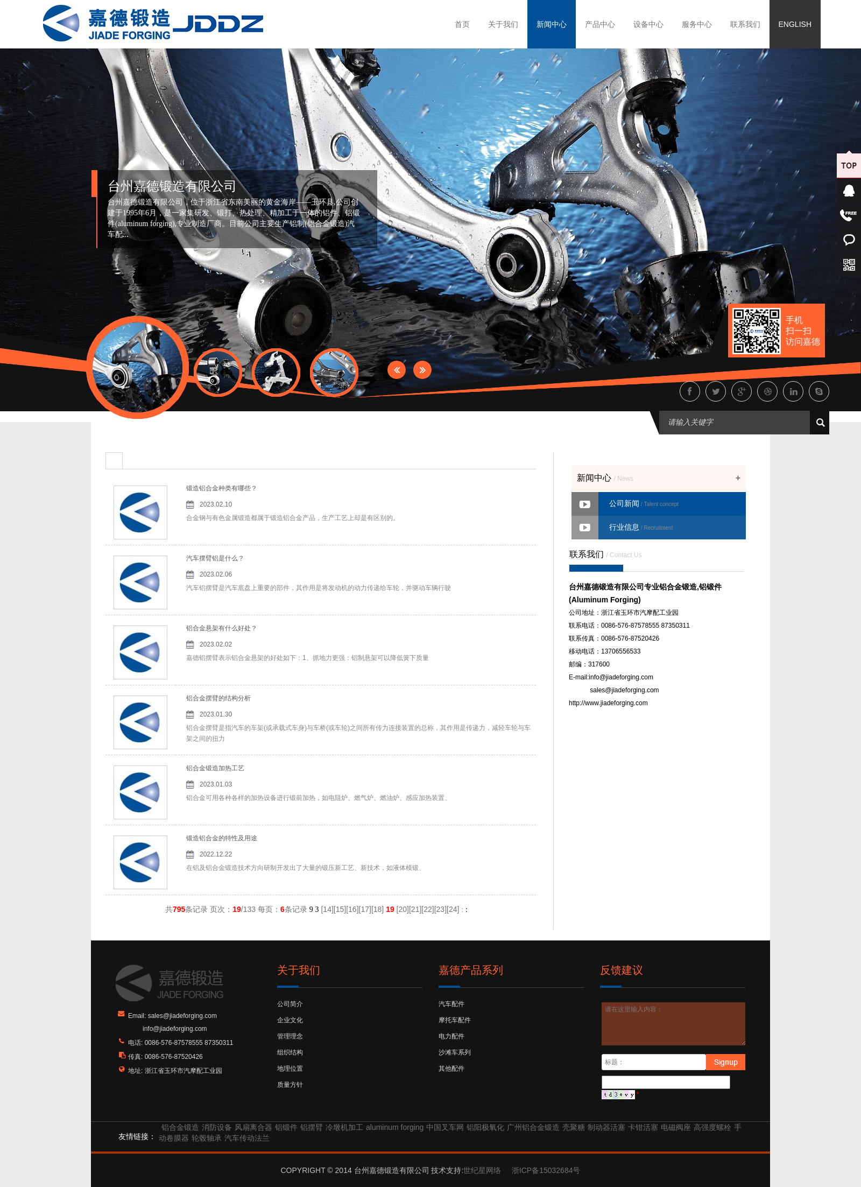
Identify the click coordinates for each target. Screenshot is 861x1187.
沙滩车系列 (455, 1052)
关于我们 (503, 24)
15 (340, 909)
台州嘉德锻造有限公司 (172, 186)
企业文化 (290, 1020)
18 (377, 909)
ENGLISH (795, 24)
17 (365, 909)
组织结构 (290, 1052)
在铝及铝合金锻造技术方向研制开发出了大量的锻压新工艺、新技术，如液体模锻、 (305, 868)
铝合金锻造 (180, 1127)
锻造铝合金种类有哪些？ (221, 488)
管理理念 (290, 1036)
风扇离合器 (253, 1127)
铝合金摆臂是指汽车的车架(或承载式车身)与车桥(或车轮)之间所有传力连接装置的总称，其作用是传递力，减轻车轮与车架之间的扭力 (358, 733)
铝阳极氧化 (485, 1127)
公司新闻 (644, 503)
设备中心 (648, 24)
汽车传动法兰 (247, 1138)
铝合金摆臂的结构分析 (218, 698)
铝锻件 (286, 1127)
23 (440, 909)
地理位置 (290, 1068)
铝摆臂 (311, 1127)
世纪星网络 (482, 1170)
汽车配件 (451, 1004)
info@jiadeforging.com (621, 677)
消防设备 (217, 1127)
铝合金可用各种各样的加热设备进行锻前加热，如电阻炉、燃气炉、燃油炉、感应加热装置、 (318, 798)
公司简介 (290, 1004)
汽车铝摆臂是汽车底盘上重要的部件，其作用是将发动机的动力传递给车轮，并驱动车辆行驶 (318, 588)
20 (403, 909)
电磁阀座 (676, 1127)
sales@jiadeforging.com (624, 690)
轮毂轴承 (207, 1138)
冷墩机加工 (344, 1127)
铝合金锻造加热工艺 (215, 768)
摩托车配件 (455, 1020)
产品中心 (600, 24)
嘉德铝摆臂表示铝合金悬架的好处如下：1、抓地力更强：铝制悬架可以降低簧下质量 (307, 658)
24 (453, 909)
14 (327, 909)
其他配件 (451, 1068)
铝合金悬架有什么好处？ (221, 628)
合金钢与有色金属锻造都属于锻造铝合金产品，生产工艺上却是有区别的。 (292, 518)
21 (415, 909)
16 (352, 909)
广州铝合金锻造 (533, 1127)
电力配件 (451, 1036)
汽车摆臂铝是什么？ (215, 558)
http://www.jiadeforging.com (608, 703)
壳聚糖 (573, 1127)
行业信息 (641, 527)
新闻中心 (552, 24)
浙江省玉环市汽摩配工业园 (183, 1070)
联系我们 (745, 24)
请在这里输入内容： (674, 1023)
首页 (462, 24)
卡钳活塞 (643, 1127)
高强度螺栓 (712, 1127)
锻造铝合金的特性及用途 (221, 838)
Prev (396, 370)
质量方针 (290, 1084)
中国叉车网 (445, 1127)
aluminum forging (395, 1127)
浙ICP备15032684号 (546, 1170)
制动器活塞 (606, 1127)
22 (428, 909)
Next (422, 370)
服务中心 (697, 24)
